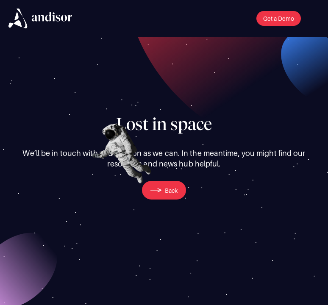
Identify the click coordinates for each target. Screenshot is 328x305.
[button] (278, 18)
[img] (40, 18)
